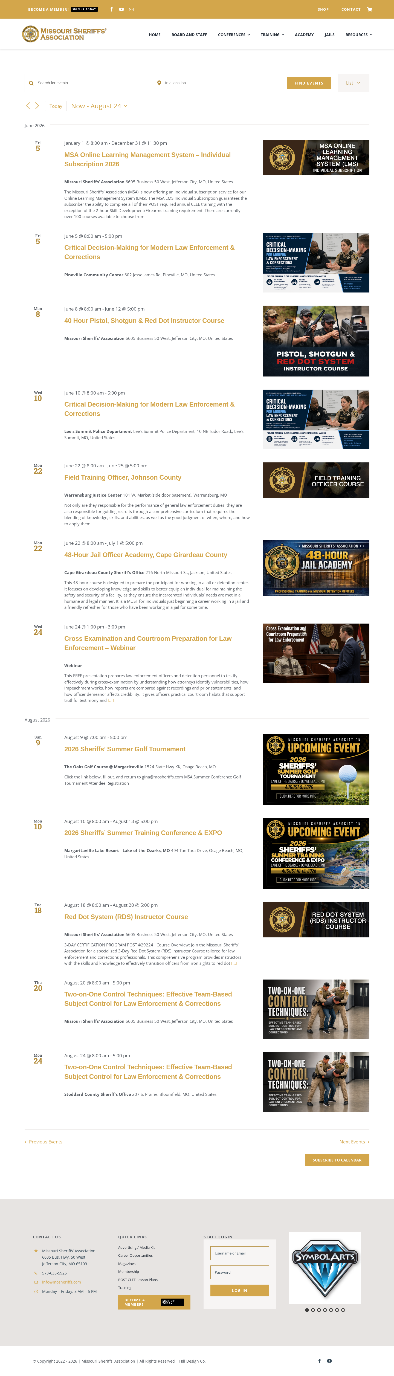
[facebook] (111, 9)
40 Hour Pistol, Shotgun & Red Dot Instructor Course (144, 320)
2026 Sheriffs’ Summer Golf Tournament (124, 749)
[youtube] (121, 9)
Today (56, 106)
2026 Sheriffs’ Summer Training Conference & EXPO (143, 832)
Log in (239, 1290)
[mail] (131, 9)
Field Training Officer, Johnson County (122, 477)
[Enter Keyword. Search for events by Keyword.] (95, 83)
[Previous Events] (28, 106)
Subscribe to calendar (337, 1160)
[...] (111, 700)
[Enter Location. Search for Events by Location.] (222, 83)
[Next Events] (37, 106)
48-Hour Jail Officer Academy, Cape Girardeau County (145, 554)
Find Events (309, 83)
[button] (325, 1268)
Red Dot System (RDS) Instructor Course (126, 916)
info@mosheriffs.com (61, 1282)
